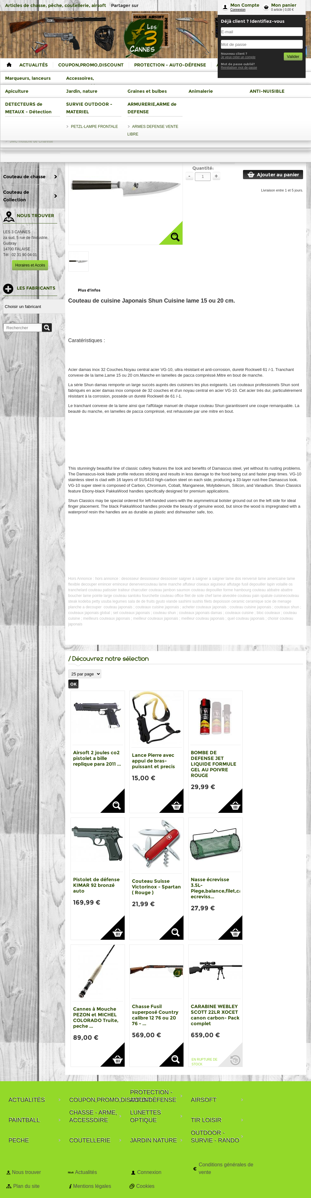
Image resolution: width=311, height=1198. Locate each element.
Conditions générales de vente (226, 1168)
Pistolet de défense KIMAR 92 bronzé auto (96, 885)
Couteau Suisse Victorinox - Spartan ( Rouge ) (156, 886)
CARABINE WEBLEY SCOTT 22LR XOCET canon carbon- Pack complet (215, 1014)
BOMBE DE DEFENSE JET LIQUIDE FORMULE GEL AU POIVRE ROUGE (213, 764)
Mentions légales (92, 1186)
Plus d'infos (89, 290)
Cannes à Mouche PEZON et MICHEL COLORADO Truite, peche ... (95, 1017)
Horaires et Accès (30, 265)
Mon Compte (244, 5)
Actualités (86, 1172)
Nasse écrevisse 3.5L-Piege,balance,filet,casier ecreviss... (221, 888)
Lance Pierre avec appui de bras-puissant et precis (153, 760)
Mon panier (283, 5)
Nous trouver (26, 1172)
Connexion (238, 9)
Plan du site (26, 1186)
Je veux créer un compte (238, 57)
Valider (293, 56)
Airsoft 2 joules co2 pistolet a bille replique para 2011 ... (97, 758)
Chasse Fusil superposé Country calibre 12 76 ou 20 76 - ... (155, 1014)
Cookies (145, 1186)
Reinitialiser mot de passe (239, 67)
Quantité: (203, 168)
